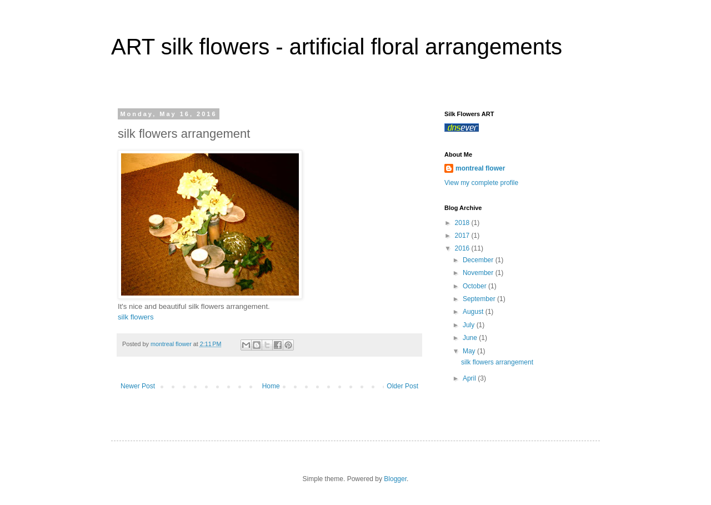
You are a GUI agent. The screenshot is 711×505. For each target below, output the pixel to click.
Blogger (395, 479)
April (470, 378)
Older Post (402, 386)
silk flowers (135, 317)
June (471, 338)
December (479, 260)
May (470, 351)
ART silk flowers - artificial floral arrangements (336, 46)
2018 (463, 223)
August (474, 312)
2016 (463, 248)
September (480, 299)
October (475, 286)
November (479, 273)
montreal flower (480, 168)
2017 (463, 235)
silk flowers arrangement (497, 362)
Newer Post (138, 386)
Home (271, 386)
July (470, 325)
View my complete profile (481, 183)
